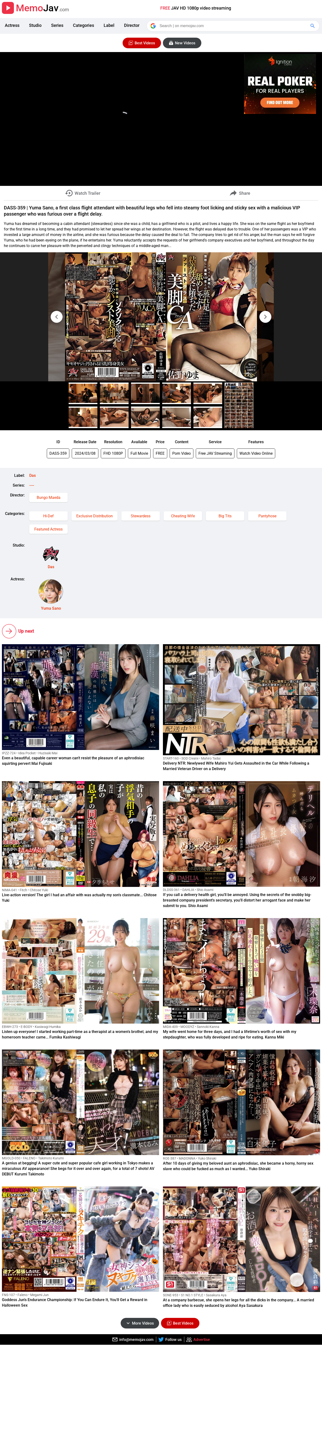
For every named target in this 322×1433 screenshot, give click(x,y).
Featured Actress (48, 529)
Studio (35, 25)
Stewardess (140, 516)
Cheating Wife (183, 516)
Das (32, 475)
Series (57, 25)
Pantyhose (267, 516)
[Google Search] (313, 26)
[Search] (233, 26)
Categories (83, 25)
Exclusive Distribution (94, 516)
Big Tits (225, 516)
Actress (12, 25)
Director (131, 25)
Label (109, 25)
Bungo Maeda (48, 497)
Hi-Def (48, 516)
